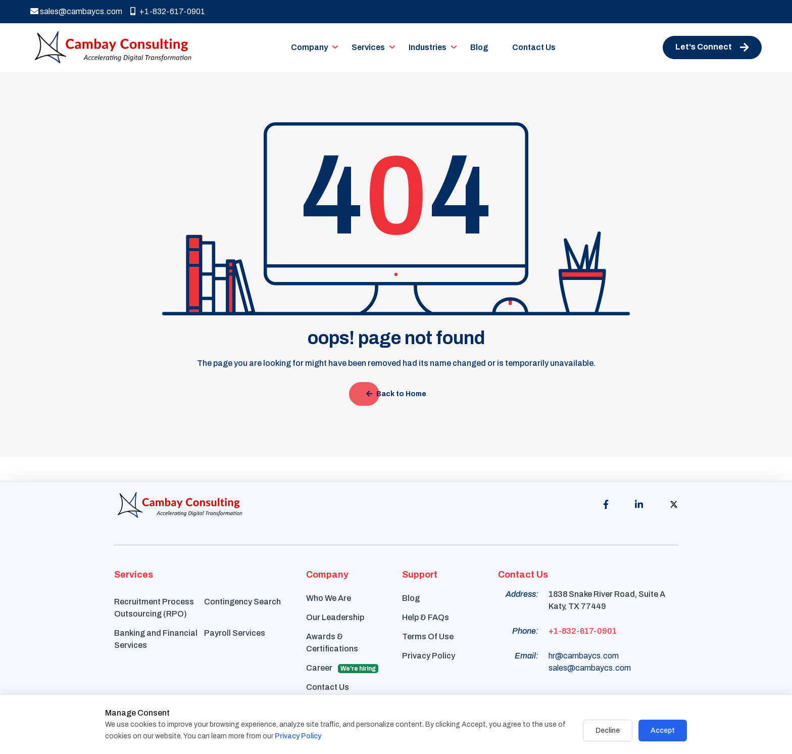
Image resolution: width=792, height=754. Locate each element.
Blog (479, 47)
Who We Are (328, 598)
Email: (526, 655)
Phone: (525, 631)
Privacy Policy (428, 655)
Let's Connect (712, 47)
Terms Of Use (428, 636)
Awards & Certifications (332, 642)
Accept (663, 730)
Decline (608, 730)
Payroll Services (234, 633)
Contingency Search (242, 601)
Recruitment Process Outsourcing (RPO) (154, 607)
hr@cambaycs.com (584, 655)
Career (342, 668)
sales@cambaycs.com (76, 11)
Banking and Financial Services (155, 639)
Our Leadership (335, 617)
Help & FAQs (425, 617)
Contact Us (534, 47)
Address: (522, 594)
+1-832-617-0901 (167, 11)
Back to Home (396, 394)
